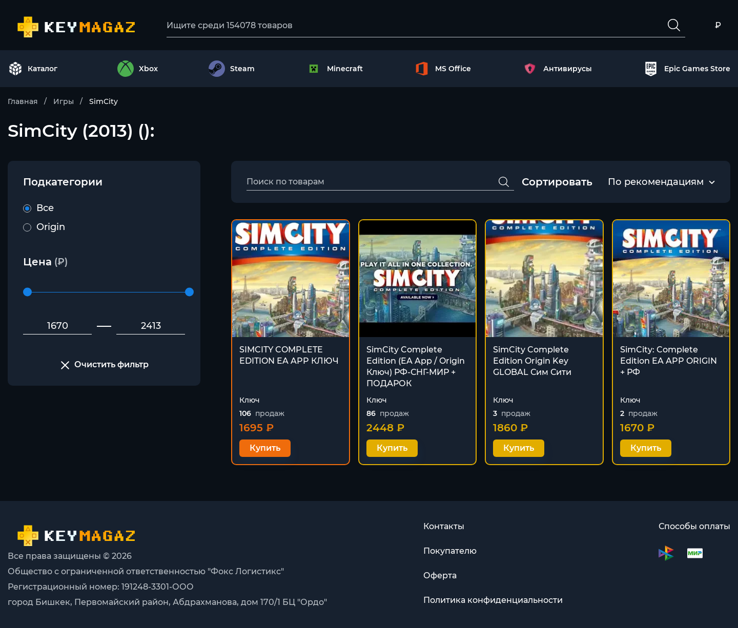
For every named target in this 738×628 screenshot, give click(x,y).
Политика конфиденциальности (493, 600)
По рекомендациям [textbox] (656, 182)
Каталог (32, 68)
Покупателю (450, 551)
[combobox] (656, 182)
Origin (44, 227)
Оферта (440, 575)
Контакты (443, 526)
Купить (265, 448)
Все (38, 208)
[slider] (27, 292)
